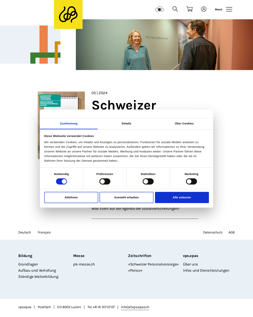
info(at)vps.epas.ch (135, 307)
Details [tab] (126, 123)
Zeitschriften (139, 256)
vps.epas (190, 256)
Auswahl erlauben (126, 197)
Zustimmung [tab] (69, 123)
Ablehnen (71, 197)
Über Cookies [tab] (184, 123)
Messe (79, 256)
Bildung (25, 256)
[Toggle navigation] (229, 9)
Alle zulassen (182, 197)
